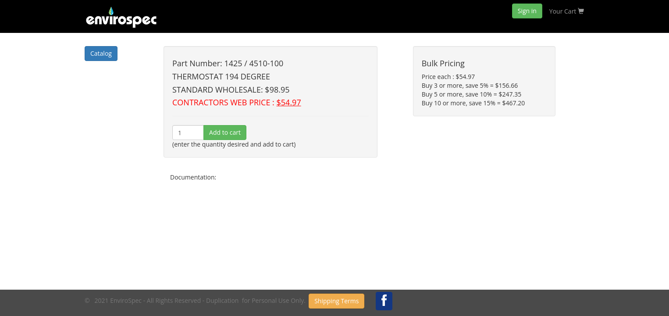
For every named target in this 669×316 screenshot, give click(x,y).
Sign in (527, 11)
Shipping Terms (336, 301)
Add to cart (225, 132)
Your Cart (566, 11)
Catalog (101, 53)
